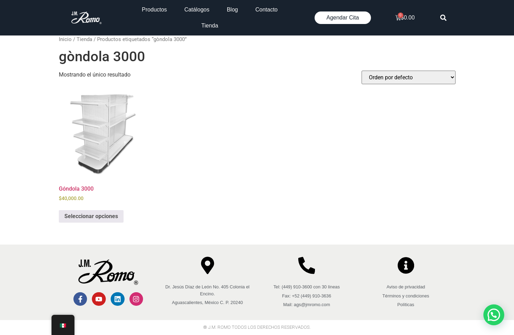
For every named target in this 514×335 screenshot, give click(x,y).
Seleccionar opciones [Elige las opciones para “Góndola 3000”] (91, 216)
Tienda (209, 26)
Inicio (65, 39)
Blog (232, 10)
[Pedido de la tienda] (409, 77)
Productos (154, 10)
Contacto (266, 10)
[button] (443, 18)
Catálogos (196, 10)
